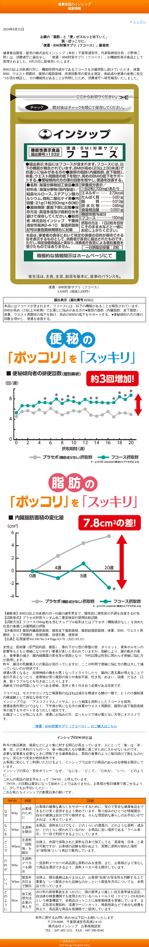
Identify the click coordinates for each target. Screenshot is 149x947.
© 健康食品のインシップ (74, 941)
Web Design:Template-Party (74, 945)
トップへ (139, 21)
